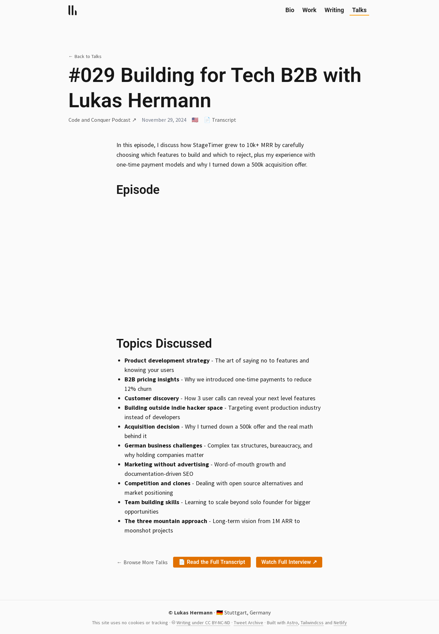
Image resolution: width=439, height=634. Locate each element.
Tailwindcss (312, 622)
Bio (289, 9)
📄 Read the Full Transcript (212, 562)
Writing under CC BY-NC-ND (203, 622)
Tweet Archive (248, 622)
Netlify (340, 622)
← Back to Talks (85, 56)
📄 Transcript (220, 119)
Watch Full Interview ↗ (289, 562)
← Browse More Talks (142, 562)
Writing (334, 9)
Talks (359, 10)
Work (309, 9)
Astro (292, 622)
